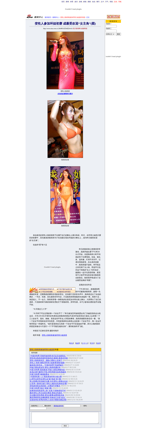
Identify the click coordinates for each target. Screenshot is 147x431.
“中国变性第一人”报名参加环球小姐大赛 (46, 377)
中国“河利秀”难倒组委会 (39, 374)
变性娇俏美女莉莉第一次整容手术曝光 (45, 386)
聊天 (98, 2)
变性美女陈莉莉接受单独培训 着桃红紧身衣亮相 (49, 358)
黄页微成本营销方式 (47, 289)
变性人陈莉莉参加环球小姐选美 (54, 335)
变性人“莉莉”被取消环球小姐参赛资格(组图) (47, 363)
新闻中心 (56, 17)
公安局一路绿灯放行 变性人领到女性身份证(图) (48, 384)
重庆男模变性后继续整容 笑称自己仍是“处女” (48, 397)
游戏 (80, 2)
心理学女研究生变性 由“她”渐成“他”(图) (45, 379)
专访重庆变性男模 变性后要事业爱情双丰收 (47, 395)
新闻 (67, 2)
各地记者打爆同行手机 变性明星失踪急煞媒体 (48, 372)
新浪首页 (48, 17)
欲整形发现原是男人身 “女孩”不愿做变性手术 (48, 391)
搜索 (89, 2)
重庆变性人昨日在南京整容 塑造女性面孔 (46, 393)
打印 (92, 343)
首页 (63, 2)
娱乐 (76, 2)
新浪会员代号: (57, 406)
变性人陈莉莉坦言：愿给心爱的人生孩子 (46, 360)
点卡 (102, 2)
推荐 (77, 343)
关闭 (98, 343)
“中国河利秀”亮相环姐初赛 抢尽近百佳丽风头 (48, 356)
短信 (93, 2)
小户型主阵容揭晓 (46, 292)
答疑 (111, 2)
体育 (71, 2)
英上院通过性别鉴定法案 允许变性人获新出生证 (49, 381)
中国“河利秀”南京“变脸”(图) (41, 388)
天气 (106, 2)
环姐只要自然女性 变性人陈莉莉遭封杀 (45, 367)
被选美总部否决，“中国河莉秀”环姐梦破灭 (47, 365)
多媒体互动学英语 (64, 292)
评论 (71, 343)
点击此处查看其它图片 (65, 94)
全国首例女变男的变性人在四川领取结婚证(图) (48, 400)
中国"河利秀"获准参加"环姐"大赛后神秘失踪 (47, 370)
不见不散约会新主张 (65, 289)
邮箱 (84, 2)
